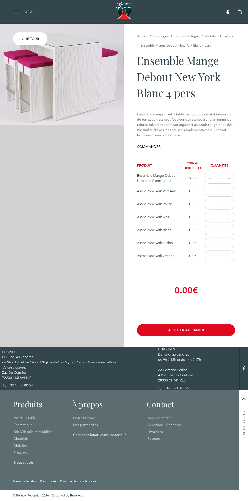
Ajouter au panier (186, 330)
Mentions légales (24, 481)
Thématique (23, 424)
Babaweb (76, 495)
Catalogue (161, 36)
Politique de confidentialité (78, 481)
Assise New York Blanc (154, 230)
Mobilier (211, 36)
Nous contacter (160, 418)
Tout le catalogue (186, 36)
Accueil (142, 36)
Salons (228, 36)
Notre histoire (84, 418)
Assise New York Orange (155, 256)
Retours (154, 438)
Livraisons (155, 431)
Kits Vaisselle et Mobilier (33, 431)
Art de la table (25, 418)
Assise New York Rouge (155, 204)
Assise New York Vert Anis (156, 191)
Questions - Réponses (165, 424)
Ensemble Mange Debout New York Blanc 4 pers (156, 178)
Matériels (21, 438)
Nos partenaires (85, 424)
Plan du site (48, 481)
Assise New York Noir (153, 217)
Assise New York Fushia (155, 243)
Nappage (21, 452)
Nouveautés (23, 462)
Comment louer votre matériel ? (99, 435)
